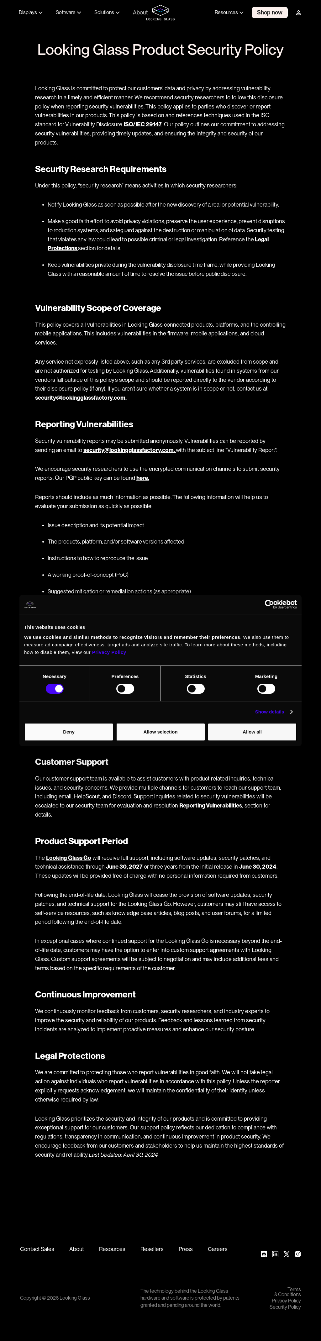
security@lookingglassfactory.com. (81, 397)
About (140, 12)
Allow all (252, 731)
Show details (269, 711)
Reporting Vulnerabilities (210, 805)
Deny (69, 731)
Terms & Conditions (287, 1292)
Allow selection (160, 731)
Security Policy (285, 1307)
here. (142, 478)
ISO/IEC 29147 (143, 124)
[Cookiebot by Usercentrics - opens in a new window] (269, 604)
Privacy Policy (286, 1300)
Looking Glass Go (68, 858)
